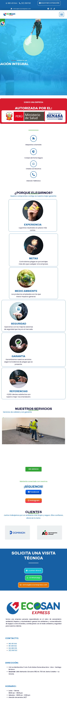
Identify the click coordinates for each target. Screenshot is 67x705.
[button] (61, 14)
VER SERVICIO (33, 469)
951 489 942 (13, 646)
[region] (33, 532)
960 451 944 (13, 644)
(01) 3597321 (13, 650)
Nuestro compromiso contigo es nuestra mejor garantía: (33, 196)
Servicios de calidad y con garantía (17, 412)
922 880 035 (13, 648)
